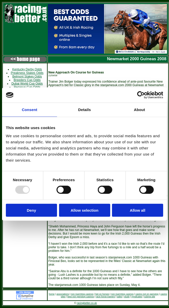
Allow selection (84, 210)
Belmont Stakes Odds (27, 76)
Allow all (137, 210)
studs (127, 296)
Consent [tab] (29, 109)
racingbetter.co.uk (87, 303)
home (52, 294)
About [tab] (139, 109)
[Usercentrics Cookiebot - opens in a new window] (141, 95)
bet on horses (102, 294)
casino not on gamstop (147, 294)
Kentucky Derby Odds (27, 69)
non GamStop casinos (82, 294)
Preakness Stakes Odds (27, 73)
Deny (31, 210)
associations (63, 294)
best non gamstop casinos (80, 296)
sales (119, 296)
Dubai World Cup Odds (27, 83)
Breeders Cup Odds (26, 80)
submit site (149, 296)
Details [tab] (84, 109)
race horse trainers (105, 296)
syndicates (136, 296)
